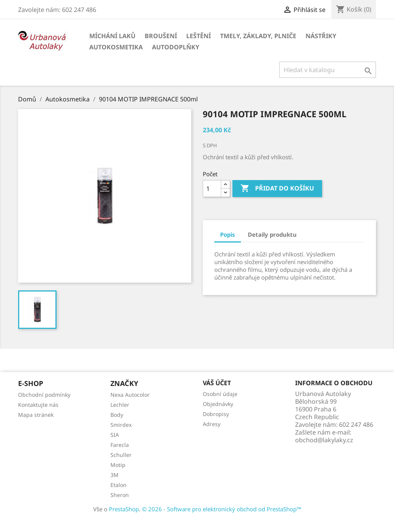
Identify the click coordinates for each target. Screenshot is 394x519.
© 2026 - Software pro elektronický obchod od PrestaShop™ (221, 509)
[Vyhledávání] (327, 70)
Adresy (211, 424)
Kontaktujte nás (38, 404)
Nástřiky (321, 36)
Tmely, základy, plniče (258, 36)
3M (114, 475)
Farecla (119, 444)
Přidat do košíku (277, 189)
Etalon (118, 485)
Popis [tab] (227, 234)
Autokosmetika (116, 47)
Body (116, 414)
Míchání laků (112, 36)
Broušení (161, 36)
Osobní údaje (220, 394)
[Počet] (212, 188)
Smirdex (121, 424)
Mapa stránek (35, 414)
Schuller (121, 454)
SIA (114, 434)
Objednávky (218, 404)
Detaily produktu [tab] (272, 234)
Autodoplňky (175, 47)
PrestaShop (124, 509)
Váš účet (217, 383)
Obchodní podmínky (44, 394)
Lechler (119, 404)
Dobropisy (216, 414)
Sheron (119, 495)
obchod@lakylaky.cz (324, 440)
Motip (117, 464)
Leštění (198, 36)
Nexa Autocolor (130, 394)
